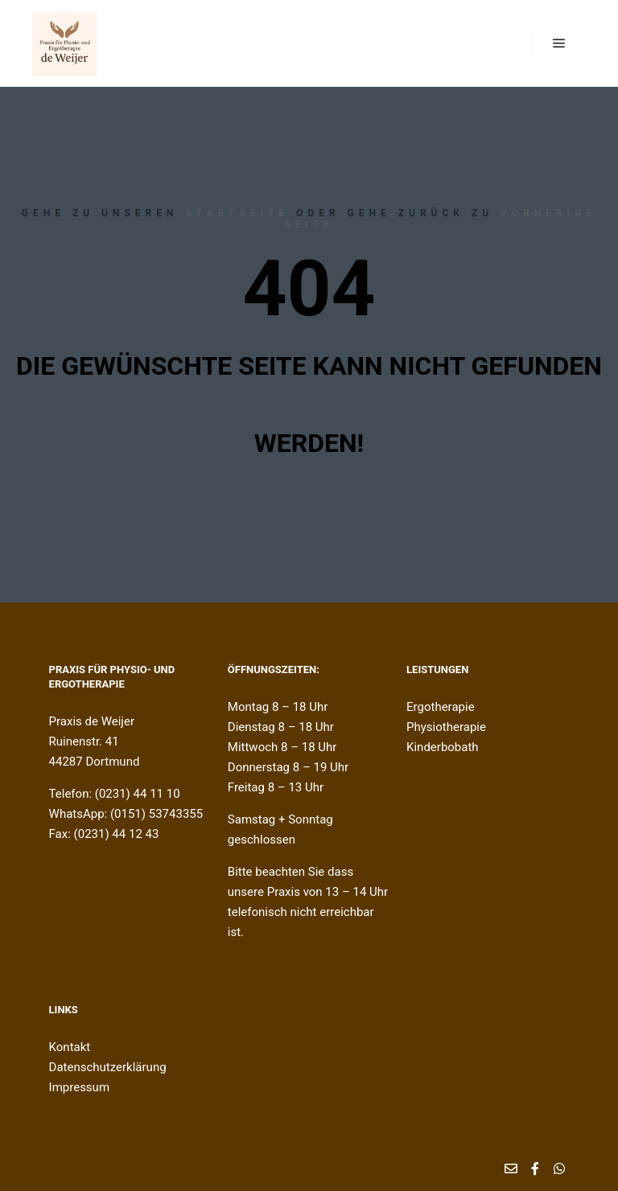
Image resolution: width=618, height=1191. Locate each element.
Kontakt (70, 1047)
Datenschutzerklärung (108, 1067)
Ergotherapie (440, 707)
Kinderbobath (442, 747)
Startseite (237, 213)
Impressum (79, 1087)
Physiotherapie (446, 727)
